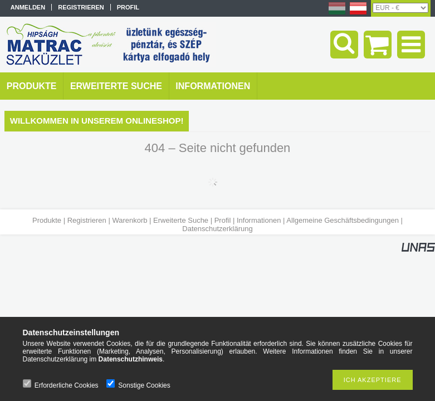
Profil (222, 220)
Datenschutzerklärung (217, 228)
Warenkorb (129, 220)
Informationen (259, 220)
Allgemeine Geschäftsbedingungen (342, 220)
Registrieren (86, 220)
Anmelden (28, 7)
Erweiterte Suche (180, 220)
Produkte (46, 220)
